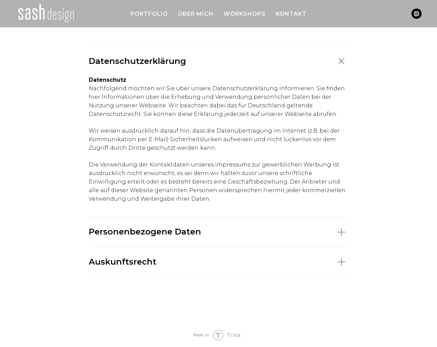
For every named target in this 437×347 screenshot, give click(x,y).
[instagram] (416, 14)
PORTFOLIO (149, 14)
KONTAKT (291, 14)
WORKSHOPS (245, 14)
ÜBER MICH (195, 14)
